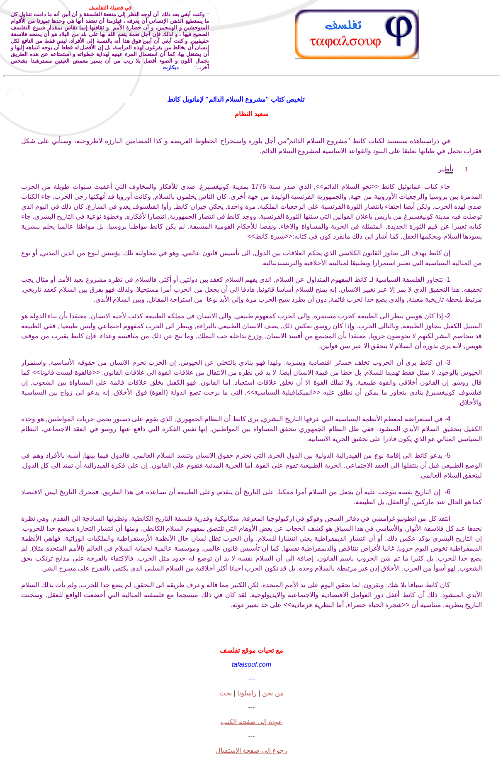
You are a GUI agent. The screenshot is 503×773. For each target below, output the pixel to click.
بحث (225, 693)
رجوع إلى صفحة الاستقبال (251, 750)
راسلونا (247, 693)
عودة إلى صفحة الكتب (251, 721)
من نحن (272, 693)
